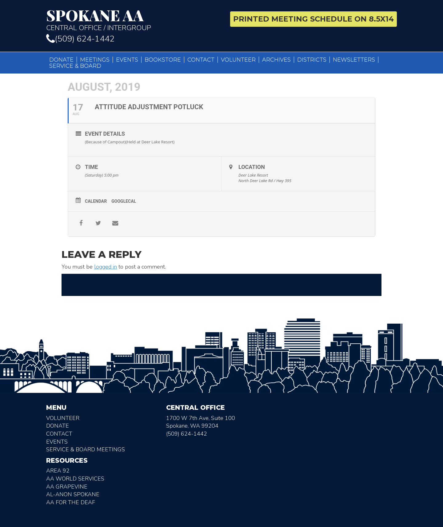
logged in (105, 266)
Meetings (95, 60)
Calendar (96, 201)
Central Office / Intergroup (131, 20)
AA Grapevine (66, 486)
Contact (200, 60)
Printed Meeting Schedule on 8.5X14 (313, 18)
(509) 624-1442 (80, 39)
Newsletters (354, 60)
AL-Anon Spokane (72, 494)
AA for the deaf (70, 502)
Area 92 (58, 470)
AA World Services (75, 478)
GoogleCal (123, 201)
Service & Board (75, 66)
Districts (311, 60)
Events (127, 60)
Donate (61, 60)
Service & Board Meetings (85, 449)
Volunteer (238, 60)
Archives (276, 60)
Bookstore (163, 60)
